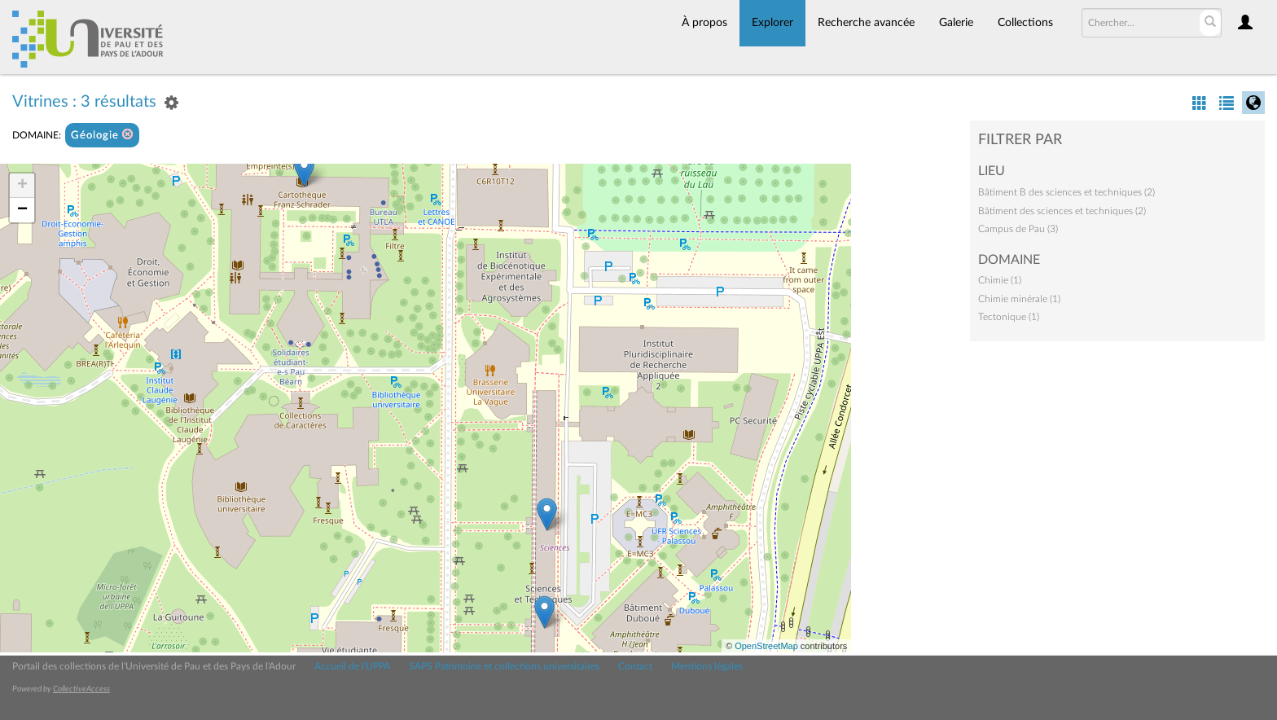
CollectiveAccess (81, 689)
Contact (635, 666)
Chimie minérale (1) (1019, 299)
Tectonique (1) (1008, 317)
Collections (1025, 23)
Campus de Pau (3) (1018, 229)
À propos (704, 23)
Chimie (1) (999, 280)
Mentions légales (707, 666)
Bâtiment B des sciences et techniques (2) (1066, 192)
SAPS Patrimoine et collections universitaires (504, 666)
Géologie (102, 135)
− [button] (22, 210)
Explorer (772, 23)
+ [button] (22, 185)
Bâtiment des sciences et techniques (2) (1062, 211)
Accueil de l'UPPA (352, 666)
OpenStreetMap (766, 646)
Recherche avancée (866, 23)
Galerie (956, 23)
